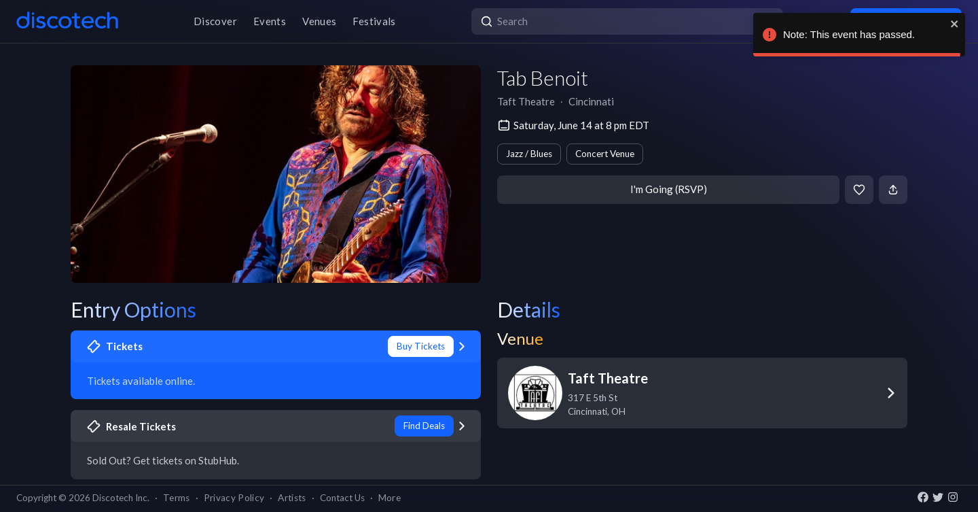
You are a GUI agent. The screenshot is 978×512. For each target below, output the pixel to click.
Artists (292, 497)
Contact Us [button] (342, 497)
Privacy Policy (234, 497)
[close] (955, 23)
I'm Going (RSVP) (668, 189)
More (389, 497)
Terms (176, 497)
